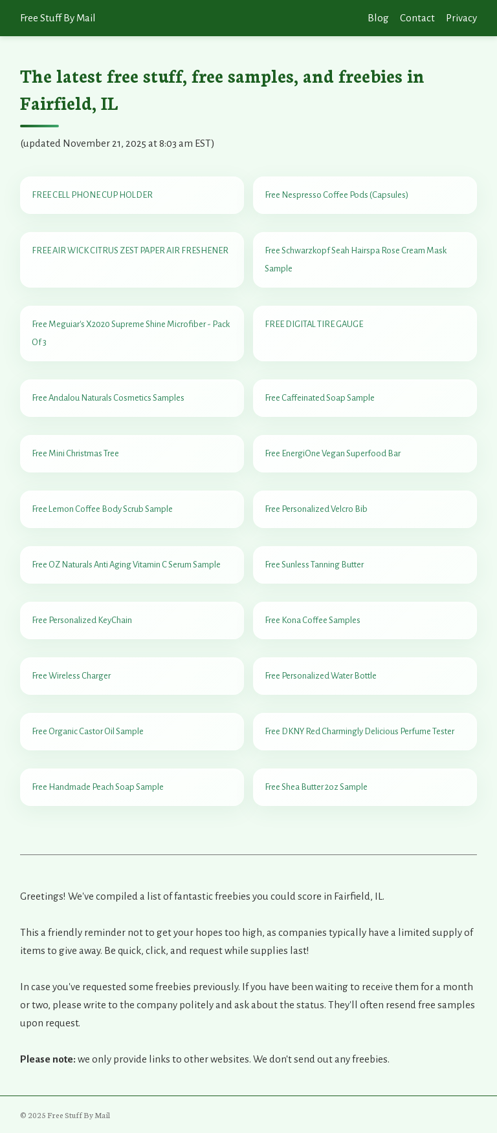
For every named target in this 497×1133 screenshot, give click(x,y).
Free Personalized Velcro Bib (316, 509)
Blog (378, 17)
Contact (417, 17)
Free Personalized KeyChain (82, 620)
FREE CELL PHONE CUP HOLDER (92, 195)
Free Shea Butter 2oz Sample (316, 787)
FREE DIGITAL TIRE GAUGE (314, 324)
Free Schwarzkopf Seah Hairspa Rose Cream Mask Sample (356, 259)
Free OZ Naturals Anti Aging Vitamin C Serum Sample (126, 564)
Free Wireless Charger (71, 676)
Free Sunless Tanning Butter (314, 564)
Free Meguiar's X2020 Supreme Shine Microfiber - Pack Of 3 (131, 333)
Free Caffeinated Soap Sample (320, 398)
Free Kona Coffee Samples (312, 620)
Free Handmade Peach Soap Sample (98, 787)
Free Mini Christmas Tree (75, 453)
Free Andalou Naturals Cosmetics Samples (108, 398)
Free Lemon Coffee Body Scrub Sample (102, 509)
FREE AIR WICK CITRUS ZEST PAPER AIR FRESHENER (130, 250)
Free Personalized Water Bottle (321, 676)
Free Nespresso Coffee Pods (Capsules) (336, 195)
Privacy (461, 17)
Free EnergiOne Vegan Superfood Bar (333, 453)
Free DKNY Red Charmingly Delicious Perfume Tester (359, 731)
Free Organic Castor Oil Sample (88, 731)
